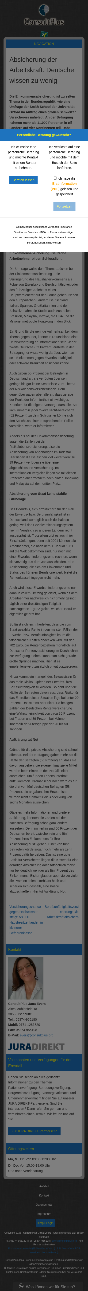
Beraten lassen (23, 180)
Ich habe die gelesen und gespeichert (64, 186)
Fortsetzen (64, 206)
